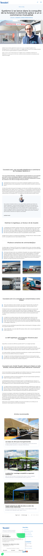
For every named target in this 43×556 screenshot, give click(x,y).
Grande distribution (28, 534)
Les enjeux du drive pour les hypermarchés (18, 441)
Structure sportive (27, 533)
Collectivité (26, 529)
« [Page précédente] (28, 515)
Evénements (18, 17)
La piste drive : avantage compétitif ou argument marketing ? (19, 474)
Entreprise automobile (28, 536)
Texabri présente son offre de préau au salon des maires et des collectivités (19, 506)
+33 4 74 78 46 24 (28, 548)
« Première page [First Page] (24, 515)
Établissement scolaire (28, 531)
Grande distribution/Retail (27, 17)
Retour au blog (21, 6)
